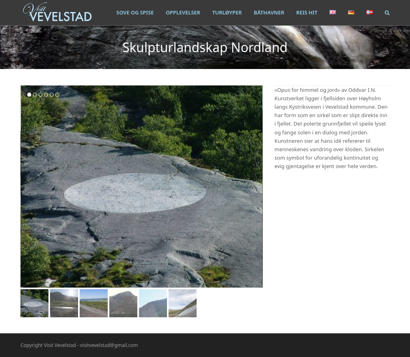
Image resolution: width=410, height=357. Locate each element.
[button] (387, 12)
